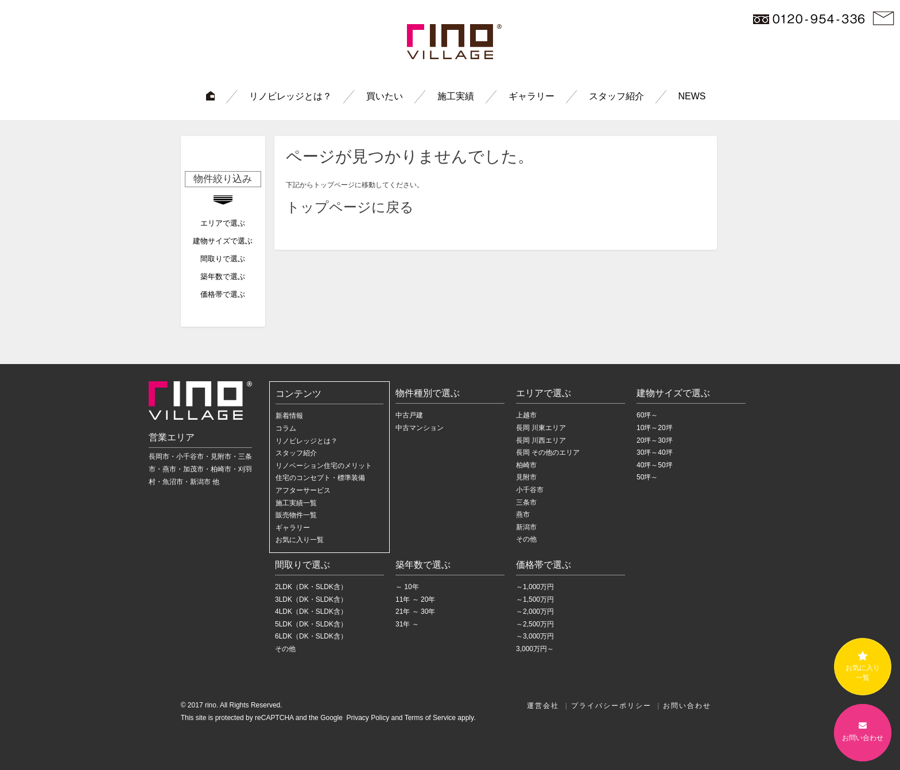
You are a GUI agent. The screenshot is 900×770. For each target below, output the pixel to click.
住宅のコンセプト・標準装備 (320, 478)
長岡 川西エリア (541, 440)
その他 (526, 539)
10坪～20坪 (655, 428)
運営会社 (543, 706)
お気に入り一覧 (300, 540)
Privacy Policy (366, 718)
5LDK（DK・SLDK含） (311, 624)
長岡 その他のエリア (548, 452)
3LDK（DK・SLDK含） (311, 599)
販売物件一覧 (296, 515)
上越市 (526, 415)
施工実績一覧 (296, 503)
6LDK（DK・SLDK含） (311, 636)
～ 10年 (407, 587)
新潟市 (526, 527)
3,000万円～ (535, 649)
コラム (286, 428)
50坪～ (647, 477)
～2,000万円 (535, 612)
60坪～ (647, 415)
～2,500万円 (535, 624)
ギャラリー (531, 96)
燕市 (523, 514)
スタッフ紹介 (616, 96)
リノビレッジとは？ (290, 96)
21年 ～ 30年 (415, 612)
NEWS (692, 96)
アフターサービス (303, 490)
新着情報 (289, 416)
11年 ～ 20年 (415, 599)
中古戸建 (409, 415)
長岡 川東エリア (541, 428)
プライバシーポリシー (611, 706)
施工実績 (455, 96)
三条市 (526, 502)
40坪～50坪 (655, 465)
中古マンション (419, 428)
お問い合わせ (687, 706)
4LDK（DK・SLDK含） (311, 612)
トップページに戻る (350, 207)
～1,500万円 (535, 599)
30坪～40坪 (655, 452)
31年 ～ (407, 624)
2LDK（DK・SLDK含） (311, 587)
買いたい (384, 96)
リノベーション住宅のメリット (324, 466)
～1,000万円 (535, 587)
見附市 (526, 477)
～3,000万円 (535, 636)
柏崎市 (526, 465)
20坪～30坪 (655, 440)
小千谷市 (530, 490)
